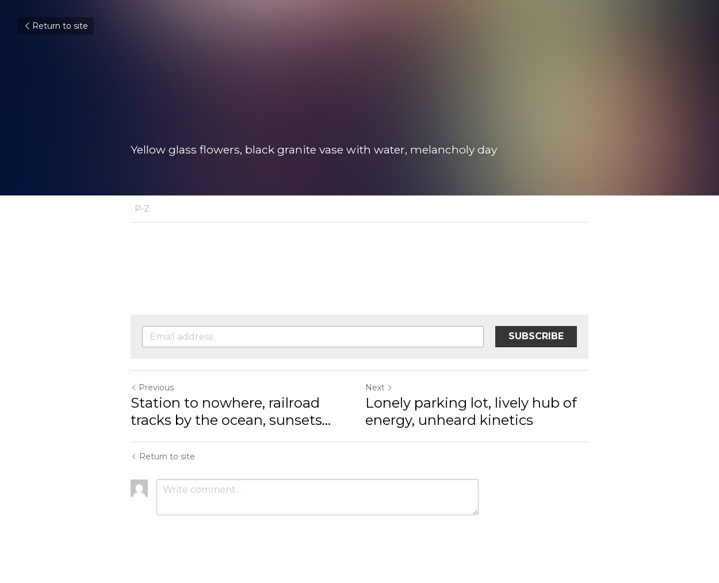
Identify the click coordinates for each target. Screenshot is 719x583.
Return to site (55, 26)
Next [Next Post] (379, 387)
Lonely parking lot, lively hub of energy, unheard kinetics (471, 411)
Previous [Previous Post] (152, 387)
